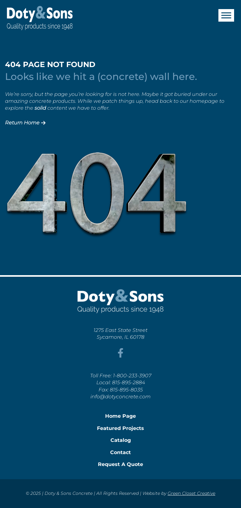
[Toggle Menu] (226, 15)
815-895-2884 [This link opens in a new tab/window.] (128, 382)
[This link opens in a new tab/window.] (120, 356)
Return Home (25, 123)
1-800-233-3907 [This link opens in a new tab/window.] (132, 376)
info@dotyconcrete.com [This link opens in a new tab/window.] (120, 397)
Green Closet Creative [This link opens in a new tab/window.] (191, 493)
